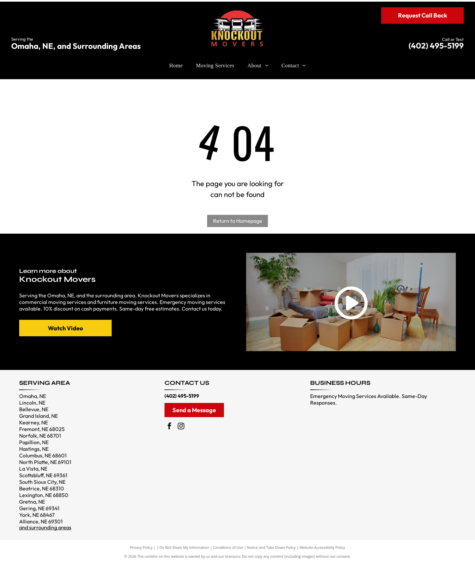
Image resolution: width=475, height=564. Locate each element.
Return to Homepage (237, 220)
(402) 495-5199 (436, 45)
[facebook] (169, 427)
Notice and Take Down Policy (271, 547)
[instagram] (181, 427)
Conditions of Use (228, 547)
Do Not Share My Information (184, 547)
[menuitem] (176, 65)
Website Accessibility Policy (322, 547)
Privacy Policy (141, 547)
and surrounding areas (45, 527)
